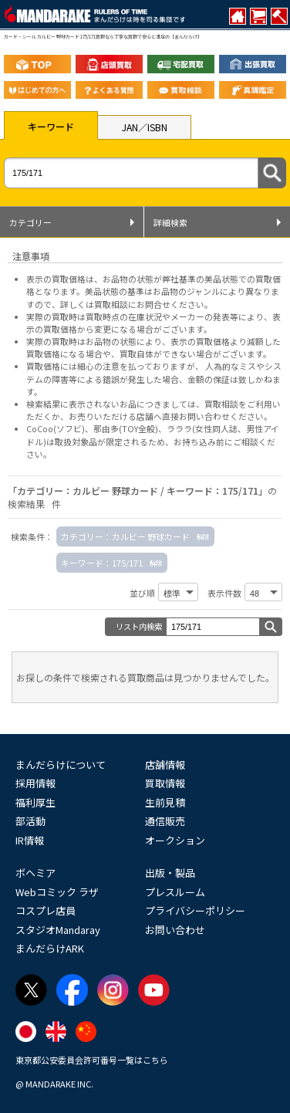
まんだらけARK (49, 948)
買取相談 (221, 404)
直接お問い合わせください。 (217, 416)
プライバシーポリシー (195, 910)
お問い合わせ (175, 929)
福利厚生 (35, 802)
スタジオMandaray (57, 929)
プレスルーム (175, 892)
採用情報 (35, 783)
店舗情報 (165, 764)
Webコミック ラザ (57, 892)
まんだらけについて (60, 764)
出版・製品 (170, 872)
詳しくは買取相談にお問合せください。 (136, 304)
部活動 (30, 821)
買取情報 (165, 783)
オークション (175, 840)
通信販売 (165, 821)
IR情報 (29, 840)
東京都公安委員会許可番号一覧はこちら (91, 1060)
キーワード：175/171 (102, 562)
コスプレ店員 (45, 910)
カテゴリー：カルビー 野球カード (125, 536)
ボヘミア (35, 872)
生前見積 (165, 802)
